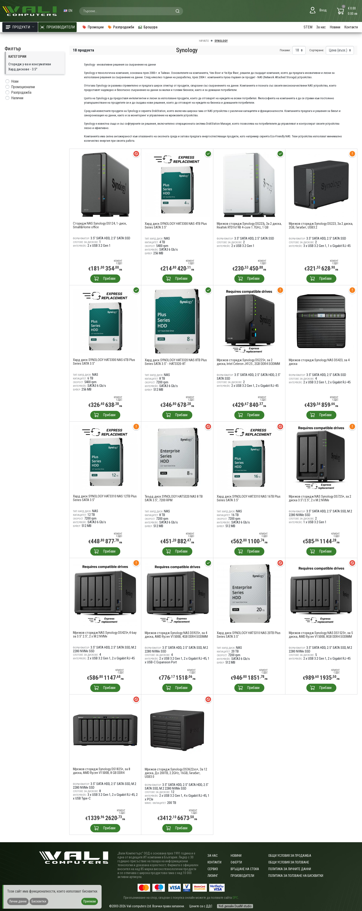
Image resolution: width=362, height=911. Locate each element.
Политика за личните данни (289, 869)
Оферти (236, 862)
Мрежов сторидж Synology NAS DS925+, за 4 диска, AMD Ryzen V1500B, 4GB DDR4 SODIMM (176, 635)
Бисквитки (39, 901)
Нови (14, 81)
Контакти (351, 27)
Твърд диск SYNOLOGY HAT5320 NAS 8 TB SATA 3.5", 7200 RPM (174, 498)
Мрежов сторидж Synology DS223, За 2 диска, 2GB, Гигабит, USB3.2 (321, 225)
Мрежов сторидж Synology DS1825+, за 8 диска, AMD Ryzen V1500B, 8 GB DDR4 (101, 771)
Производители (242, 876)
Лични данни (18, 901)
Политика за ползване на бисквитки (295, 876)
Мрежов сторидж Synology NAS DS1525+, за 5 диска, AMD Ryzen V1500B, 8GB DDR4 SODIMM (321, 635)
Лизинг (213, 876)
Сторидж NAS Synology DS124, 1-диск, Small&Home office (100, 225)
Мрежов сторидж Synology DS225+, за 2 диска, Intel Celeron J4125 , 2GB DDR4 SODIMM (248, 362)
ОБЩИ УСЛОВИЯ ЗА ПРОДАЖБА (289, 855)
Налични (17, 98)
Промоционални (23, 87)
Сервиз (213, 869)
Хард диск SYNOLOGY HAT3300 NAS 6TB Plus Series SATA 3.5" (104, 362)
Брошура (147, 27)
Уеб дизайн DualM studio (235, 906)
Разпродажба (21, 92)
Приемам (89, 901)
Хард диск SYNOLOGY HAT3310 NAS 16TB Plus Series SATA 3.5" (249, 498)
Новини (335, 27)
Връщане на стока (245, 869)
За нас (321, 27)
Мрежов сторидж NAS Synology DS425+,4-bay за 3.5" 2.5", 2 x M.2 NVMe (104, 634)
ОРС (235, 897)
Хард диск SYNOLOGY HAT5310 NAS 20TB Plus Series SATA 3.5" (249, 635)
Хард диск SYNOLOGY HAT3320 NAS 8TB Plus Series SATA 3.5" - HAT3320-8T (176, 362)
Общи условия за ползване (288, 862)
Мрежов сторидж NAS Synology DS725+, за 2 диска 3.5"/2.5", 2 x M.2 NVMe (320, 498)
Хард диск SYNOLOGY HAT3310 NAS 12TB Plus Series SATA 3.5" (105, 498)
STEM (308, 27)
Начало (204, 40)
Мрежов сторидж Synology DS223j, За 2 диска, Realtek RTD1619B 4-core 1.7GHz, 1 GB (249, 225)
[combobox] (131, 11)
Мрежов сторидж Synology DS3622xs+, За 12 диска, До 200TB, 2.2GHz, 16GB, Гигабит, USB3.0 (176, 773)
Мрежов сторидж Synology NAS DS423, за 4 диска (319, 362)
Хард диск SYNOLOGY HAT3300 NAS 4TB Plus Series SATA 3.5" (176, 225)
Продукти (20, 27)
